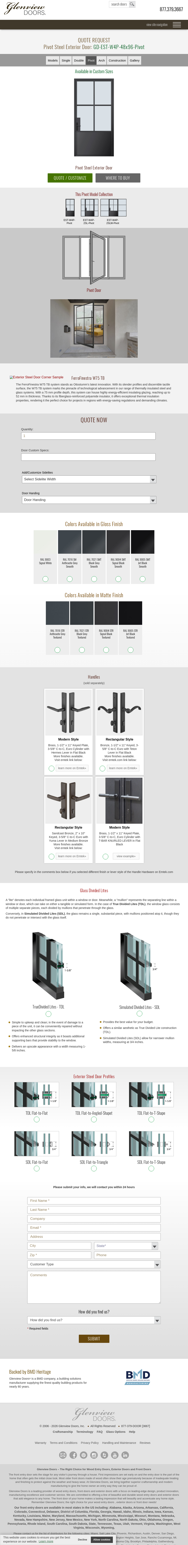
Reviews (145, 1418)
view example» (126, 831)
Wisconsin (92, 1503)
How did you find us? (96, 1293)
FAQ (100, 1407)
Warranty (40, 1418)
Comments (96, 1247)
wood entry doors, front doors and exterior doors (84, 1466)
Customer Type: (96, 1173)
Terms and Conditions (63, 1418)
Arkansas (151, 1483)
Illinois (137, 1487)
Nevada (19, 1495)
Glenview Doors (47, 1444)
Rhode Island (36, 1499)
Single (66, 60)
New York (90, 1495)
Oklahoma (154, 1495)
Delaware (52, 1487)
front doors (78, 1453)
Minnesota (109, 1491)
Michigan (94, 1491)
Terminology (84, 1407)
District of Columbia (74, 1487)
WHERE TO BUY (118, 178)
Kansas (168, 1487)
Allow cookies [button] (101, 1539)
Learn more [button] (46, 1541)
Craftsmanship (63, 1407)
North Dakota (129, 1495)
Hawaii (117, 1487)
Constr (117, 60)
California (166, 1483)
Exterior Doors (120, 1444)
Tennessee (104, 1499)
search (122, 4)
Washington (164, 1499)
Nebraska (167, 1491)
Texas (117, 1499)
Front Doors (143, 1444)
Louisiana (34, 1491)
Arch (102, 60)
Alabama (115, 1483)
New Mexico (74, 1495)
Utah (126, 1499)
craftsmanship (149, 1457)
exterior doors (171, 1470)
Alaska (127, 1483)
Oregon (168, 1495)
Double (79, 60)
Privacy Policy (90, 1418)
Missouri (140, 1491)
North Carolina (108, 1495)
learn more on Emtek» (72, 760)
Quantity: (27, 437)
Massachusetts (76, 1491)
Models (53, 60)
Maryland (58, 1491)
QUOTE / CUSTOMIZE (70, 178)
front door (62, 1473)
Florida (94, 1487)
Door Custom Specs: (35, 458)
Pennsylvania (17, 1499)
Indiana (148, 1487)
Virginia (149, 1499)
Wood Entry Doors (98, 1444)
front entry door (23, 1449)
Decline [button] (82, 1539)
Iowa (158, 1487)
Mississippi (125, 1491)
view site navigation (157, 24)
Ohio (142, 1495)
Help (132, 1407)
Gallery (135, 60)
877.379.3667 (171, 9)
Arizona (138, 1483)
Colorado (20, 1487)
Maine (46, 1491)
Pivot (91, 60)
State (92, 1499)
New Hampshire (36, 1495)
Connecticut (37, 1487)
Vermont (136, 1499)
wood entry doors (146, 1470)
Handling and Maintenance (119, 1418)
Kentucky (19, 1491)
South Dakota (78, 1499)
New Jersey (57, 1495)
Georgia (105, 1487)
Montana (154, 1491)
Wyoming (107, 1503)
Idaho (127, 1487)
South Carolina (57, 1499)
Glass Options (115, 1407)
